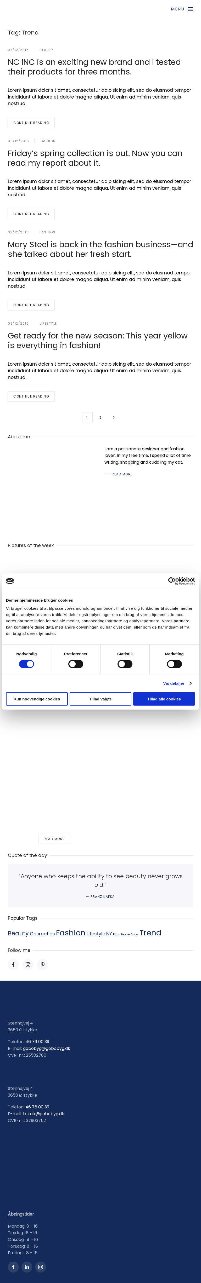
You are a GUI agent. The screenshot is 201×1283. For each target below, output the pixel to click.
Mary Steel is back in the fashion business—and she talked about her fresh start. (100, 249)
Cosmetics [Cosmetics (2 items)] (42, 933)
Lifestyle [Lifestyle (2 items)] (96, 933)
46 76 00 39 (37, 1042)
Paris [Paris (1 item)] (116, 934)
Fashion (48, 141)
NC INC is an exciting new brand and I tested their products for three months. (94, 66)
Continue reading (31, 122)
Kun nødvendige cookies (37, 699)
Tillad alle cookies (164, 699)
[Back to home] (40, 9)
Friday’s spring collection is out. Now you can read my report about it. (95, 158)
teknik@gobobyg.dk (43, 1114)
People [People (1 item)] (125, 934)
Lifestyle (48, 323)
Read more (54, 839)
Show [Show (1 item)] (134, 934)
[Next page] (114, 417)
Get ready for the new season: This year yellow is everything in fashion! (98, 340)
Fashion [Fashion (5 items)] (71, 932)
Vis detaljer (174, 683)
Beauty (46, 50)
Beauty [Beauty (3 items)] (18, 933)
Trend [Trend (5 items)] (150, 932)
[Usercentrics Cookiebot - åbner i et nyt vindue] (172, 581)
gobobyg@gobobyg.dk (46, 1048)
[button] (182, 9)
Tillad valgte (100, 699)
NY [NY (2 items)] (109, 933)
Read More (122, 474)
